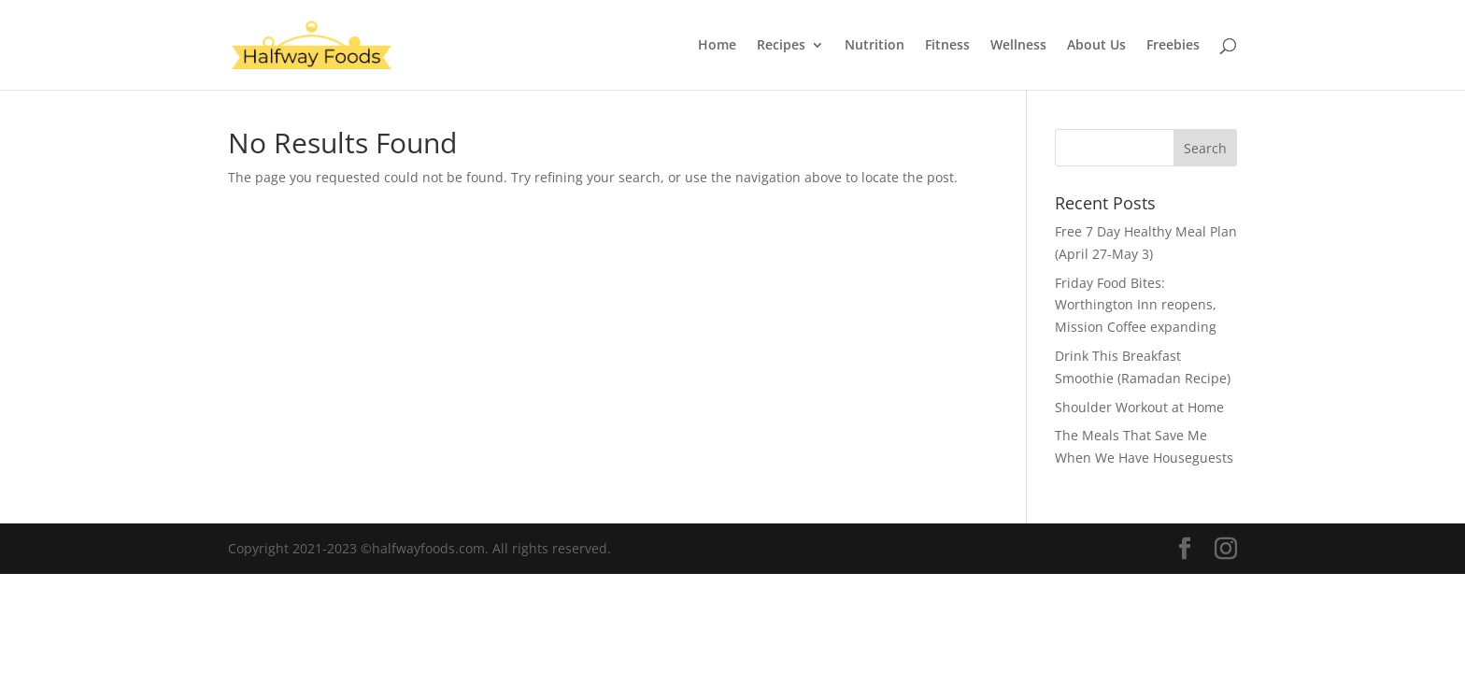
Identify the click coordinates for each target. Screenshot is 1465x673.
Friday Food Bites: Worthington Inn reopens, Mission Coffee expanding (1135, 305)
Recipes (781, 45)
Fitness (947, 45)
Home (717, 45)
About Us (1096, 45)
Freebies (1173, 45)
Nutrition (874, 45)
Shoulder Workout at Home (1139, 407)
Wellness (1018, 45)
